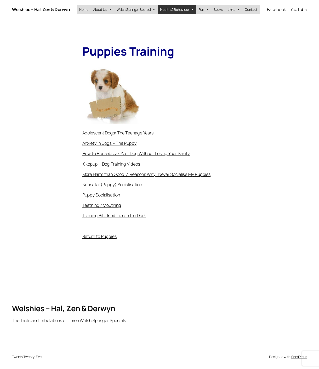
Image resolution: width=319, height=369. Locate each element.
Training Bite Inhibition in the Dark (114, 215)
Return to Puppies (99, 236)
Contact (251, 9)
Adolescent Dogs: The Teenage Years (118, 133)
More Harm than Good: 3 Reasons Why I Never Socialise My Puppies (146, 174)
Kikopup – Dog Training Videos (111, 164)
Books (218, 9)
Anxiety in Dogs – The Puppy (109, 143)
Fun (204, 9)
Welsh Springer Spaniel (136, 9)
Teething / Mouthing (101, 205)
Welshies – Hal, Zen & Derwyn (41, 9)
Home (83, 9)
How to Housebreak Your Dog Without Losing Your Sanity (136, 153)
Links (234, 9)
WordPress (299, 356)
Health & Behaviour (177, 9)
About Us (102, 9)
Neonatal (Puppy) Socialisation (112, 184)
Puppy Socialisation (101, 195)
